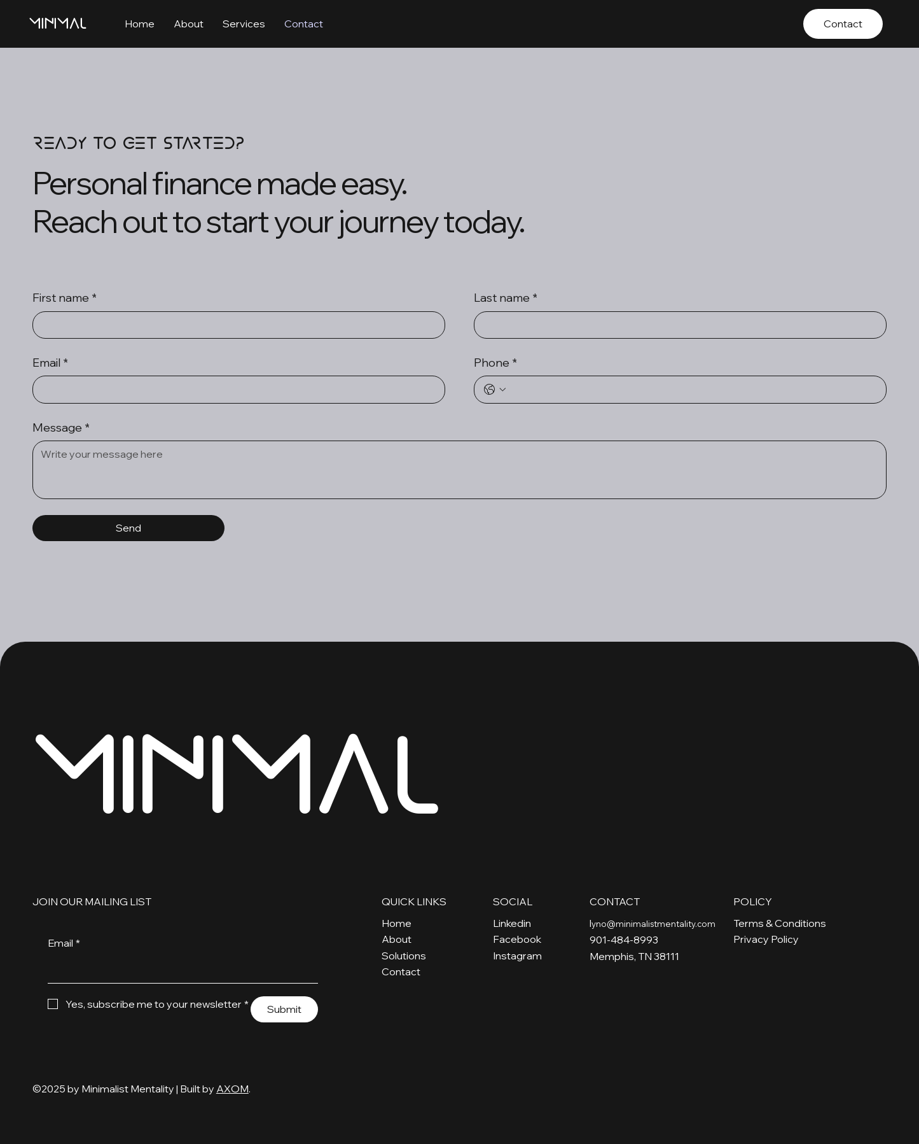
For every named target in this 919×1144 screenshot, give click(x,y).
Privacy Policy (766, 939)
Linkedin (512, 923)
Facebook (517, 939)
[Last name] (676, 325)
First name (64, 298)
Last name (505, 298)
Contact (401, 971)
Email (50, 363)
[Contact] (843, 24)
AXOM (232, 1088)
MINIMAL (57, 23)
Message (61, 427)
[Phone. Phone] (693, 389)
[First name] (235, 325)
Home (396, 923)
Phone (495, 363)
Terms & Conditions (779, 923)
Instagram (517, 955)
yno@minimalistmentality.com (653, 924)
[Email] (235, 389)
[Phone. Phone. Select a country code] (495, 389)
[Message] (459, 469)
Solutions (404, 955)
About (396, 939)
